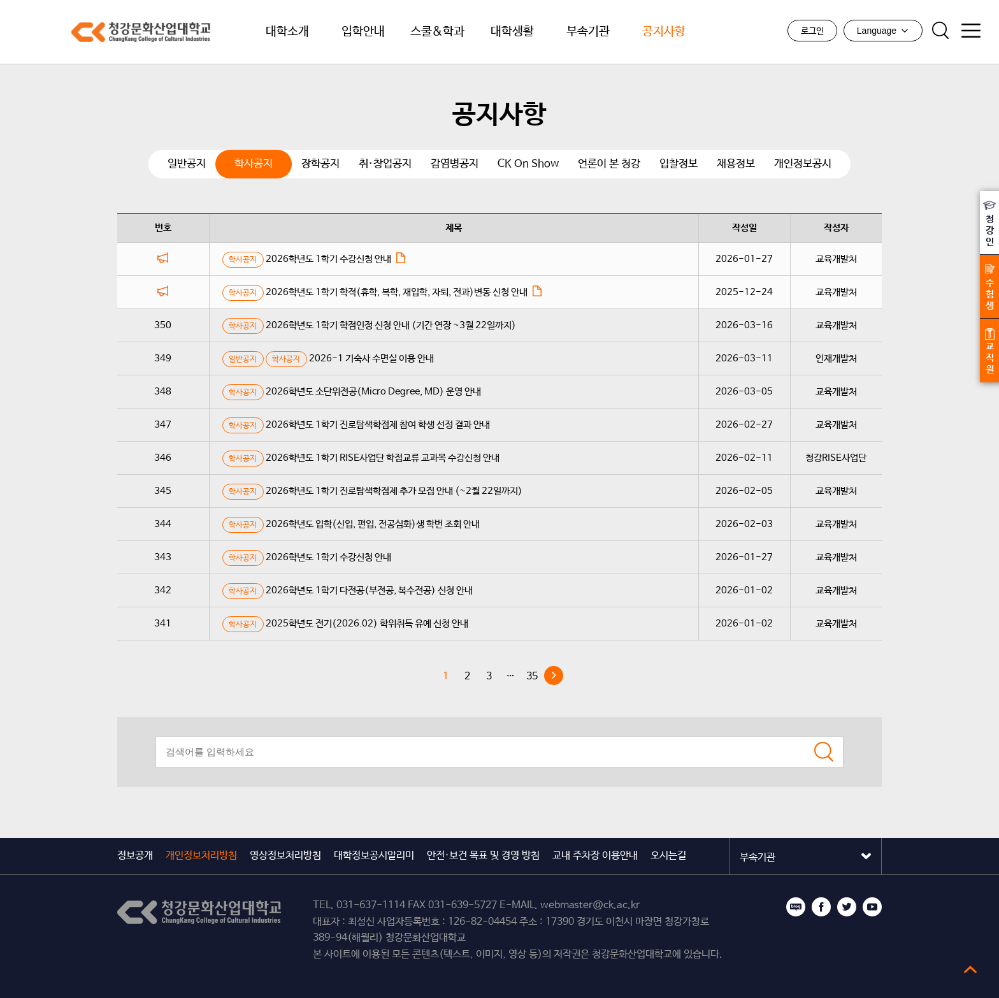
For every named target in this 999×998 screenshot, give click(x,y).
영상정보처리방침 (285, 853)
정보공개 (135, 853)
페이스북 (821, 904)
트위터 (846, 904)
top (970, 969)
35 (532, 674)
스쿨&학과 (437, 32)
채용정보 (736, 161)
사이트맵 (970, 31)
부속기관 (588, 32)
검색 (939, 31)
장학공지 (320, 161)
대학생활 (512, 32)
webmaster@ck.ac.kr (590, 903)
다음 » (553, 673)
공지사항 (664, 32)
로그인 (811, 32)
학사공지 (253, 161)
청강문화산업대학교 (95, 32)
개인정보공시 (802, 161)
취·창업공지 (385, 161)
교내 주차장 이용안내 (595, 853)
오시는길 (668, 853)
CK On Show (528, 161)
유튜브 (872, 904)
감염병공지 (454, 161)
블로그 (795, 904)
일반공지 (187, 161)
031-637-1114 (370, 903)
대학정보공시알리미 (374, 853)
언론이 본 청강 (609, 161)
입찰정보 (678, 161)
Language (882, 31)
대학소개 (287, 32)
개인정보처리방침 (201, 853)
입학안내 (363, 32)
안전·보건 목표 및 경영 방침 (483, 853)
